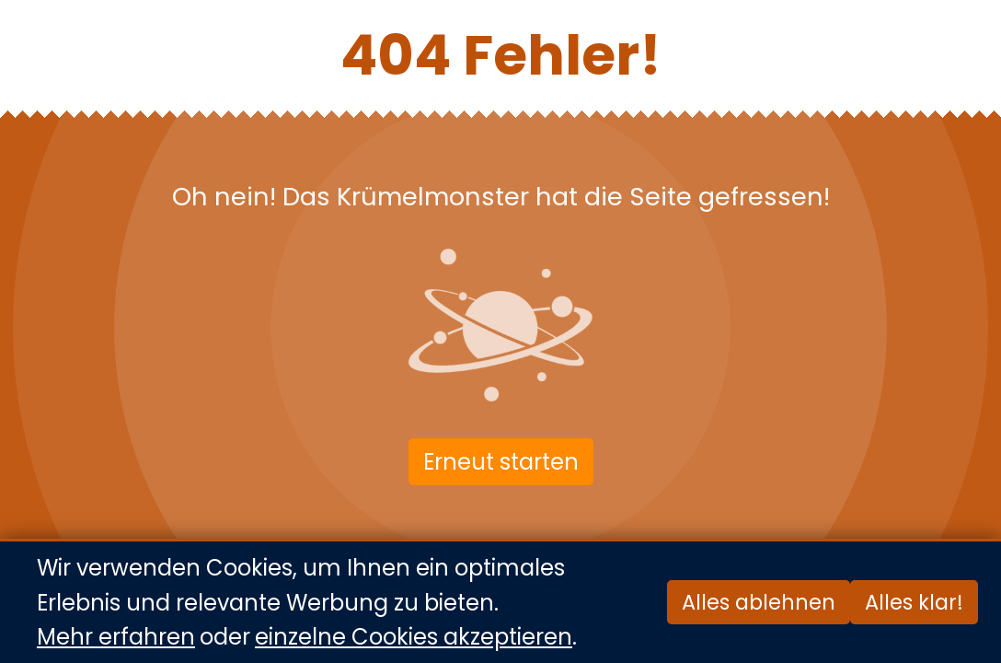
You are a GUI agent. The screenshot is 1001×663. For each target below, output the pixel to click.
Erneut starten (501, 462)
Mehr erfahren (116, 637)
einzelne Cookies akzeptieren (413, 637)
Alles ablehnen (758, 603)
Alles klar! (914, 603)
